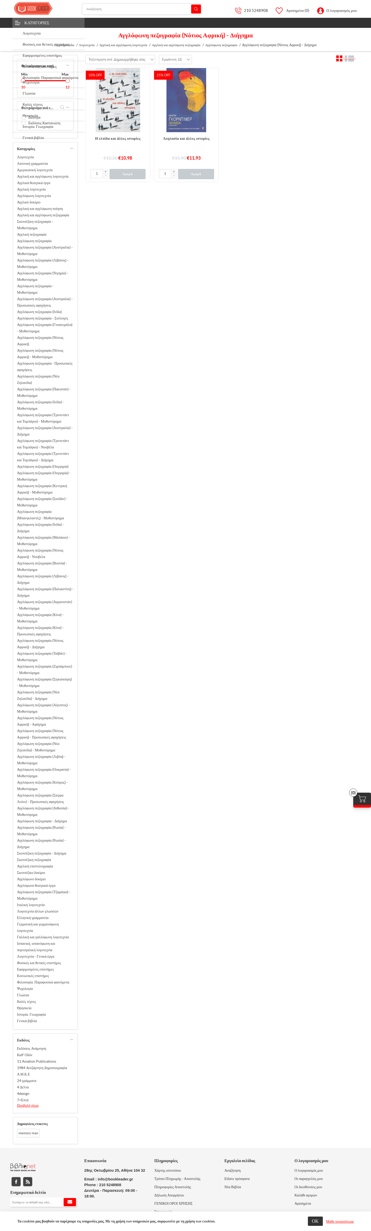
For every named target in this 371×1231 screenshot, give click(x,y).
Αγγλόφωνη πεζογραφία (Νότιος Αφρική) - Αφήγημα (40, 721)
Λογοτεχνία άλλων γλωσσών (37, 911)
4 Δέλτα (23, 1087)
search (62, 107)
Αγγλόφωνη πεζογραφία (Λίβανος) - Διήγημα (43, 579)
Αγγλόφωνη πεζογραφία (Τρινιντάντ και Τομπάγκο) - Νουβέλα (43, 444)
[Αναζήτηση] (142, 9)
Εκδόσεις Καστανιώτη (44, 123)
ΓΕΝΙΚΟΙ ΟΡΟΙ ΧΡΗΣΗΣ (173, 1203)
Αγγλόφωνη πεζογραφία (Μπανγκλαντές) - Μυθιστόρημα (40, 515)
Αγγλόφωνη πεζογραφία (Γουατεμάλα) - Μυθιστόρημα (44, 328)
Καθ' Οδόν (24, 1055)
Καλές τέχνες (26, 1001)
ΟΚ (315, 1221)
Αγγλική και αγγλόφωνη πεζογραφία (43, 215)
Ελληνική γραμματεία (32, 918)
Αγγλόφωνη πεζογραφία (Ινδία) (39, 312)
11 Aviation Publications (36, 1061)
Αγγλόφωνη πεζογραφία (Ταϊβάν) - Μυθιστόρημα (42, 656)
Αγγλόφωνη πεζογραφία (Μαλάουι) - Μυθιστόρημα (43, 540)
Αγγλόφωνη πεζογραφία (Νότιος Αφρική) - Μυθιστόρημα (40, 353)
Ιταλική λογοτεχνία (31, 905)
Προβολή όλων (28, 1105)
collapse (67, 65)
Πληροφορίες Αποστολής (172, 1187)
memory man (28, 1133)
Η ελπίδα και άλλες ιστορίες (117, 138)
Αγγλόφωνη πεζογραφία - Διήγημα (42, 821)
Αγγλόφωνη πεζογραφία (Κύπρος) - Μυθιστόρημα (42, 785)
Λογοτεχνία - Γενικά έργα (35, 956)
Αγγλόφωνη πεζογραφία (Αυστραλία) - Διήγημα (45, 431)
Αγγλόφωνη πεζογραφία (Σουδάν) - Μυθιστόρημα (42, 502)
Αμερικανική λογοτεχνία (35, 170)
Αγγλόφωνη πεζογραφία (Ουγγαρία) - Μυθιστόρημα (44, 476)
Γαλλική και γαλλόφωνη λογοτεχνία (43, 937)
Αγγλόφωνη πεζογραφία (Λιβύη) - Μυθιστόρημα (41, 759)
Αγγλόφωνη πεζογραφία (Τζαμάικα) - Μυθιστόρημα (43, 895)
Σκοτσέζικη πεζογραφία (34, 860)
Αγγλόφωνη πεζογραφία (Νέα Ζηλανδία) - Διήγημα (38, 695)
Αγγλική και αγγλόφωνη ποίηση (40, 209)
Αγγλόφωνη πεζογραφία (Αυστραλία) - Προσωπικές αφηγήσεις (45, 302)
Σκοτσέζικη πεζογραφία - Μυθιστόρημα (35, 224)
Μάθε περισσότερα (340, 1221)
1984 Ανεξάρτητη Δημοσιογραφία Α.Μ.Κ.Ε (42, 1071)
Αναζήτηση (196, 8)
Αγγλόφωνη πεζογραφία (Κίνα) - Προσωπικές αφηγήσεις (40, 631)
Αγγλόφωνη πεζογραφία (34, 241)
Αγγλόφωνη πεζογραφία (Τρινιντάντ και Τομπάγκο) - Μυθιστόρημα (43, 418)
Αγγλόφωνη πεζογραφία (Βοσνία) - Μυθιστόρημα (42, 566)
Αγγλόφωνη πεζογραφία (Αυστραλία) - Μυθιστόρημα (45, 250)
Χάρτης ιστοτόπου (167, 1170)
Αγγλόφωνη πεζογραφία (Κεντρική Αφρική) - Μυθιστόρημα (42, 489)
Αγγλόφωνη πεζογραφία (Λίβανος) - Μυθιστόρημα (43, 263)
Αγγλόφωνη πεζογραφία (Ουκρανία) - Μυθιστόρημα (44, 772)
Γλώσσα (23, 995)
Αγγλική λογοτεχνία (31, 189)
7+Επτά (23, 1100)
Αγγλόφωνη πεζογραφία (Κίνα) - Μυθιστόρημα (40, 618)
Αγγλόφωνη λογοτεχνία (34, 196)
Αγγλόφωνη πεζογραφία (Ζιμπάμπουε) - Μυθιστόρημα (44, 669)
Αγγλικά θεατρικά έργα (33, 183)
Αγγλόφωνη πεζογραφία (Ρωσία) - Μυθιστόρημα (41, 830)
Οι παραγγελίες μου (308, 1179)
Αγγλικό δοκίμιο (28, 202)
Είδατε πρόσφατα (237, 1179)
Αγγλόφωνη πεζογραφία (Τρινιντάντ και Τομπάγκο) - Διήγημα (43, 457)
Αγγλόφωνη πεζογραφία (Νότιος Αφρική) (40, 340)
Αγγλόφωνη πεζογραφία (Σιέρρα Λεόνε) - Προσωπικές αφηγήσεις (40, 798)
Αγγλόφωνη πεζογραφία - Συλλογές (42, 318)
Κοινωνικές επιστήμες (33, 976)
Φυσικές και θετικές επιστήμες (39, 963)
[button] (105, 171)
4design (23, 1094)
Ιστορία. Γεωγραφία (31, 1014)
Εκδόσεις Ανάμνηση (31, 1048)
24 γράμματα (26, 1081)
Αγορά (127, 174)
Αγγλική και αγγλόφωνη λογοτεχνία (43, 176)
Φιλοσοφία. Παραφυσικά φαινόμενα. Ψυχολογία (43, 985)
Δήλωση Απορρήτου (169, 1195)
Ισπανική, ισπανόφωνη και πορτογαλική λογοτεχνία (36, 946)
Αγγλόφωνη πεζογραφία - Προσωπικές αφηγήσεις (44, 366)
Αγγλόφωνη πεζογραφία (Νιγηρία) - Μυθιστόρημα (42, 276)
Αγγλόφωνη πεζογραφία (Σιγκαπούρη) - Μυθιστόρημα (44, 682)
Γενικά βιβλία (27, 1021)
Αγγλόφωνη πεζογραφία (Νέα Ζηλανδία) (38, 379)
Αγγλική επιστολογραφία (35, 866)
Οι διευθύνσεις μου (308, 1187)
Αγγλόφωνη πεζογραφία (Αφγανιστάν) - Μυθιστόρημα (44, 605)
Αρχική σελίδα (64, 45)
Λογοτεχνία (25, 157)
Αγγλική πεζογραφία (31, 234)
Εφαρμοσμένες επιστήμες (35, 969)
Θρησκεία (24, 1008)
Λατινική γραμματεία (32, 163)
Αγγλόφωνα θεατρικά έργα (36, 885)
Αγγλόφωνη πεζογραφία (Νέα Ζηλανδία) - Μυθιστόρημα (38, 747)
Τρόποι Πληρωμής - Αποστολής (177, 1179)
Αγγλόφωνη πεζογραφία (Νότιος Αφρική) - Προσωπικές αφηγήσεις (41, 734)
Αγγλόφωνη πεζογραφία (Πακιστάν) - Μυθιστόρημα (44, 392)
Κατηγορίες (36, 22)
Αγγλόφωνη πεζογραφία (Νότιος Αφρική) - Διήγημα (40, 643)
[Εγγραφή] (43, 1202)
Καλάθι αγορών (305, 1195)
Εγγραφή (70, 1202)
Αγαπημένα (302, 1203)
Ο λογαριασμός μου (341, 10)
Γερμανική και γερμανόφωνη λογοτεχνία (38, 927)
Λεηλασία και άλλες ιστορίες (186, 138)
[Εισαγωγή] (96, 173)
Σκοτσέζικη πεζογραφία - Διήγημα (41, 853)
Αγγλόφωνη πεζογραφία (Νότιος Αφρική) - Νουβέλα (40, 553)
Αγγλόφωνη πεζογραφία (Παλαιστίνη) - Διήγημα (45, 592)
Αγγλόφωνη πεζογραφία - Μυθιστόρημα (35, 289)
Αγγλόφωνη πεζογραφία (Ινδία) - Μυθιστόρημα (40, 405)
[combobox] (129, 60)
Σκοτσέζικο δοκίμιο (31, 873)
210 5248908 (256, 10)
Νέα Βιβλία (232, 1187)
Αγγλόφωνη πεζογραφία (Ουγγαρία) (43, 466)
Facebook (16, 1181)
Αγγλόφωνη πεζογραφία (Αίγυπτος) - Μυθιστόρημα (43, 708)
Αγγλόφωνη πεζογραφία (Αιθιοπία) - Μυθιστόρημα (43, 811)
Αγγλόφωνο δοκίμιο (31, 879)
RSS (27, 1181)
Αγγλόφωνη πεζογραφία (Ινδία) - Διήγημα (40, 527)
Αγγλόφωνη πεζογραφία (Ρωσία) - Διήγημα (41, 843)
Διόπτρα (34, 117)
